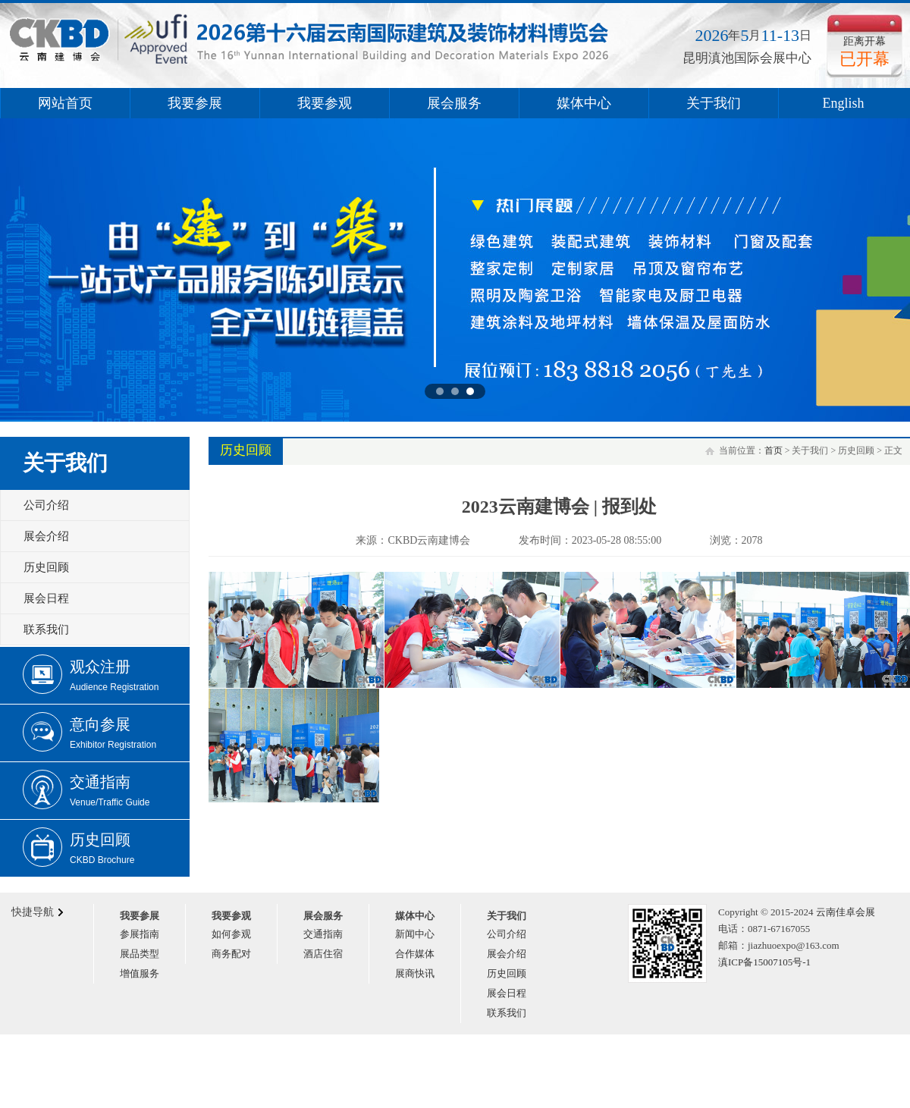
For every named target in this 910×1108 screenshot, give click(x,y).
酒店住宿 (323, 953)
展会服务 (454, 103)
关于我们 (713, 103)
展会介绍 (46, 536)
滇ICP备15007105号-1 (764, 962)
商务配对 (231, 953)
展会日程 (46, 598)
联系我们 (46, 629)
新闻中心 (415, 934)
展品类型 (139, 953)
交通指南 (323, 934)
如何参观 (231, 934)
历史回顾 (46, 567)
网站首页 (65, 103)
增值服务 (139, 973)
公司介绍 (46, 505)
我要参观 (324, 103)
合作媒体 (415, 953)
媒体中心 (584, 103)
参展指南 (139, 934)
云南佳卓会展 (845, 912)
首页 (773, 450)
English (843, 103)
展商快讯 (415, 973)
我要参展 (195, 103)
